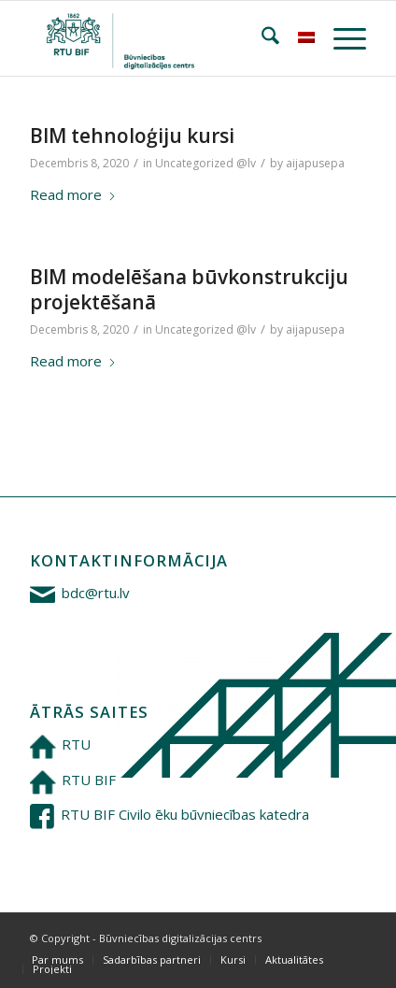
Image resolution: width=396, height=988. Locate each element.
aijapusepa (315, 163)
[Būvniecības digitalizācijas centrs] (164, 38)
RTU (76, 744)
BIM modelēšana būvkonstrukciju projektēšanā (189, 289)
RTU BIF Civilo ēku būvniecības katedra (185, 814)
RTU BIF (89, 779)
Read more (73, 194)
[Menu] (340, 38)
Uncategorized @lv (205, 163)
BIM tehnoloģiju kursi (132, 135)
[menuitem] (261, 38)
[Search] (261, 38)
